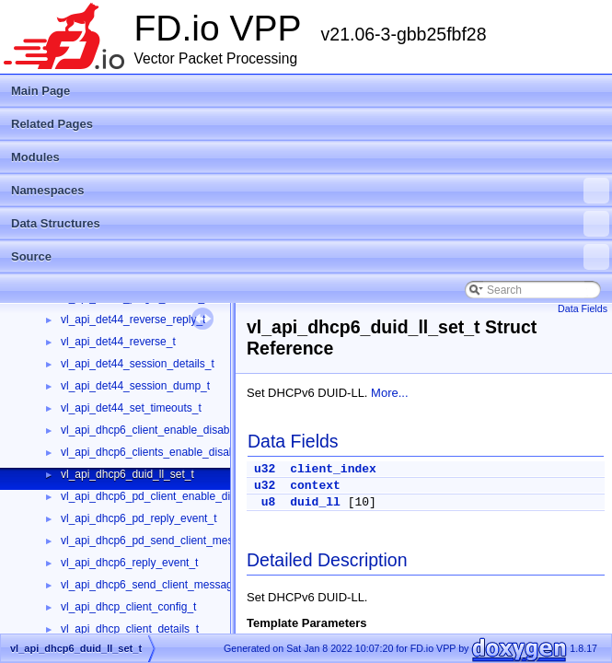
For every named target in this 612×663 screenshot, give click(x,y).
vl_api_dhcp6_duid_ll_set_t (127, 474)
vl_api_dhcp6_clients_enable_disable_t (157, 452)
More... (389, 393)
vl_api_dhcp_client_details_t (130, 628)
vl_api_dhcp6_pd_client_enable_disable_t (163, 496)
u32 (264, 469)
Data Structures (310, 224)
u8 (268, 502)
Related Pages (52, 124)
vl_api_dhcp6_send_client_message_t (154, 584)
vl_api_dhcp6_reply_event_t (129, 562)
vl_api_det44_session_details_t (137, 363)
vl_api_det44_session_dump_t (135, 385)
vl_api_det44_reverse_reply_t (133, 319)
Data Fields (582, 308)
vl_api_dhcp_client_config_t (128, 606)
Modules (35, 157)
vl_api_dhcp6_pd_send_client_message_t (164, 540)
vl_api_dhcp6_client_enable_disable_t (154, 430)
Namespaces (310, 191)
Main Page (40, 91)
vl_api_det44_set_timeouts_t (131, 407)
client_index (333, 469)
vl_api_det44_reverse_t (118, 341)
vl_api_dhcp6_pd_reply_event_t (138, 518)
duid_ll (315, 502)
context (315, 486)
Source (310, 257)
